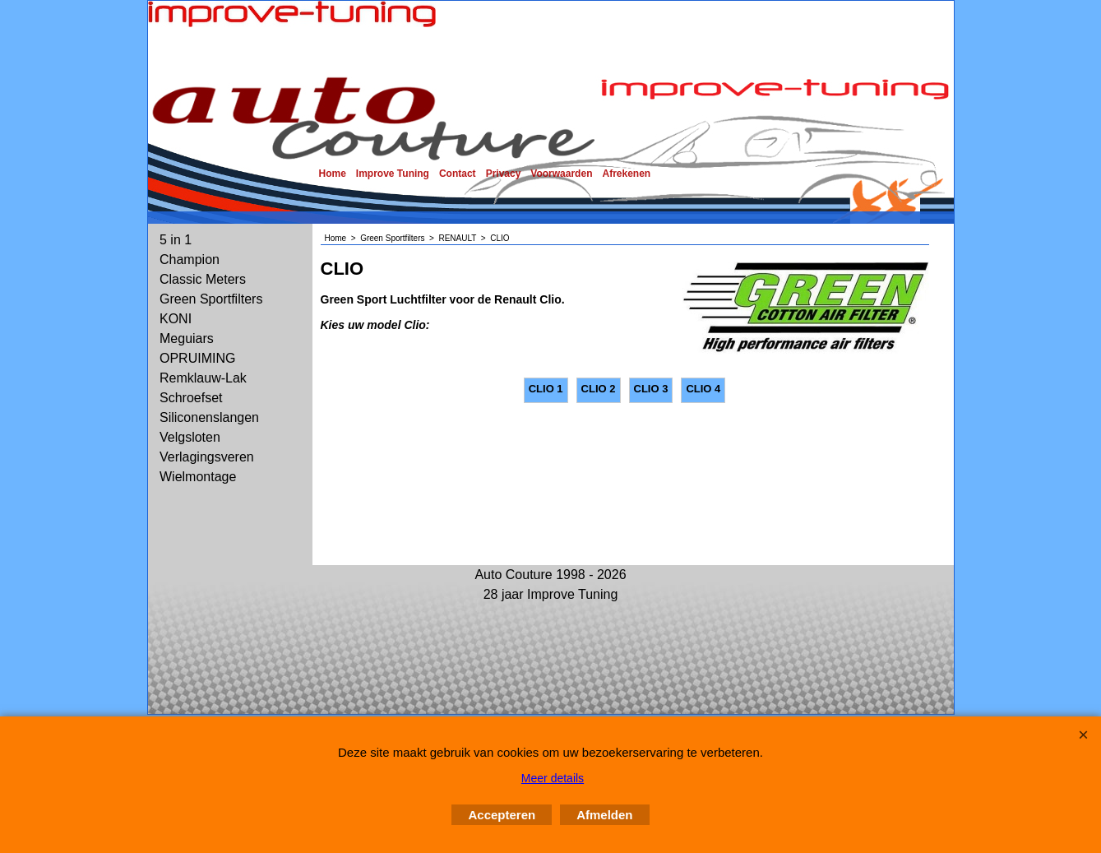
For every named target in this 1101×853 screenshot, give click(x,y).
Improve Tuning (392, 173)
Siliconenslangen (209, 417)
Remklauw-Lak (203, 378)
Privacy (503, 173)
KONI (176, 319)
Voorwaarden (561, 173)
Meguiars (187, 338)
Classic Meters (203, 279)
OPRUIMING (197, 358)
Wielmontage (198, 477)
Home (332, 173)
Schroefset (191, 398)
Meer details (552, 778)
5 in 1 (176, 240)
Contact (457, 173)
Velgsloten (190, 437)
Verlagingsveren (207, 457)
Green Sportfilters (211, 299)
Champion (190, 260)
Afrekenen (626, 173)
